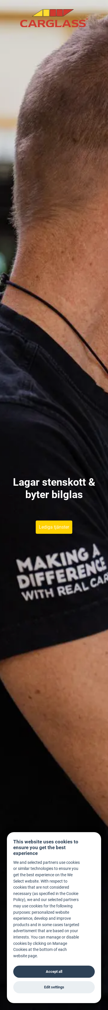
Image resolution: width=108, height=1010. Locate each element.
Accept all (54, 971)
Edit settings (54, 987)
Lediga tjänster (54, 527)
